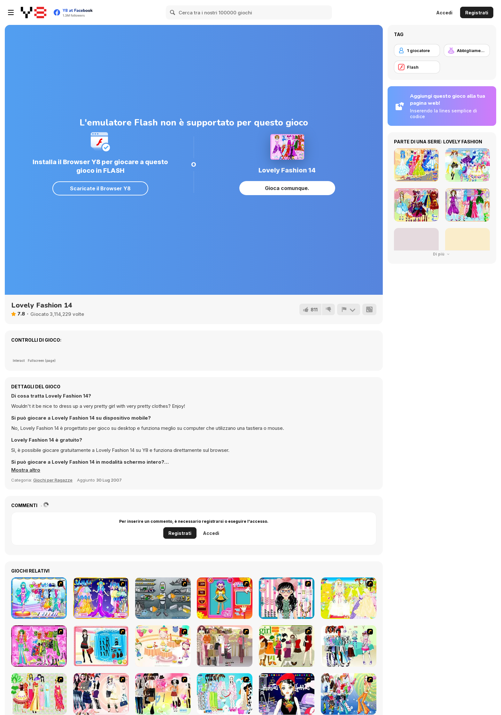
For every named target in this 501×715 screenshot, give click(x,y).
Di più (442, 254)
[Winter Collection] (348, 646)
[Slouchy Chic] (163, 694)
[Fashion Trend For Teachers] (224, 646)
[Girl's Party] (163, 646)
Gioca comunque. (287, 188)
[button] (25, 470)
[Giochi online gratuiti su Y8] (33, 12)
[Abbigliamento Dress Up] (467, 50)
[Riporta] (348, 309)
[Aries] (101, 598)
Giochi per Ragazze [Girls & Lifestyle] (53, 480)
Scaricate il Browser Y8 (100, 188)
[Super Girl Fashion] (286, 646)
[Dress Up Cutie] (286, 598)
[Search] (173, 12)
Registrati (476, 12)
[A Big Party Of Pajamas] (224, 694)
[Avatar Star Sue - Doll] (224, 598)
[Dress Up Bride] (348, 598)
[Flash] (417, 67)
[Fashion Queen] (101, 646)
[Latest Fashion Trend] (348, 694)
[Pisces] (39, 598)
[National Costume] (39, 694)
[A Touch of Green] (39, 646)
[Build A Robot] (163, 598)
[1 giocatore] (417, 50)
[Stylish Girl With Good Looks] (286, 694)
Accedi (444, 12)
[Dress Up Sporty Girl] (101, 694)
